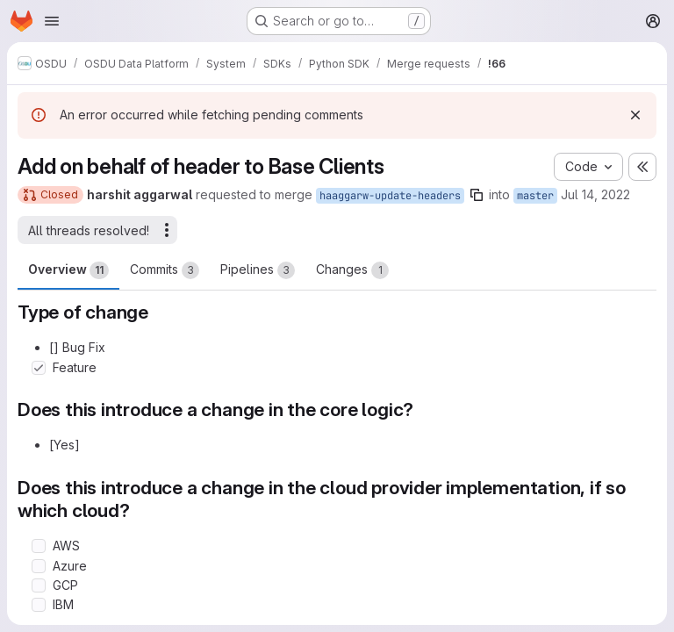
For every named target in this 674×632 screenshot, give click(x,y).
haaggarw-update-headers (390, 196)
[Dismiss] (635, 115)
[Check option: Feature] (39, 368)
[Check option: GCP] (39, 585)
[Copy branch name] (476, 194)
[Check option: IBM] (39, 605)
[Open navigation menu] (52, 21)
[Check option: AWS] (39, 546)
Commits (164, 270)
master (535, 196)
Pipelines (257, 270)
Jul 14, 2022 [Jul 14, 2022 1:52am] (595, 194)
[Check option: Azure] (39, 566)
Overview (68, 270)
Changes (352, 270)
